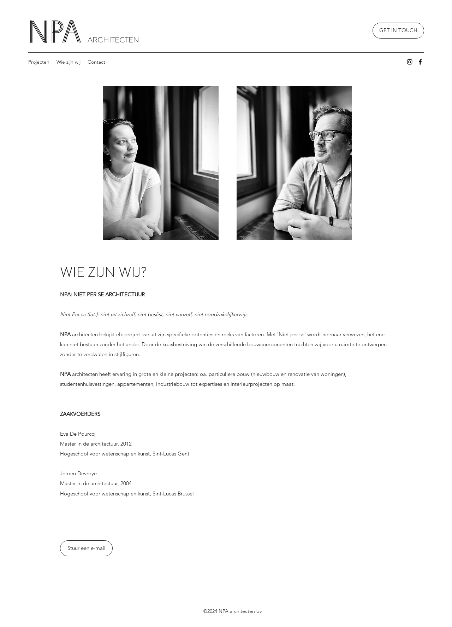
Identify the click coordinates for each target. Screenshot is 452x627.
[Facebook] (420, 61)
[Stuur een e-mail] (86, 548)
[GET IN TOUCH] (398, 31)
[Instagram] (409, 61)
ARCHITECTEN (113, 39)
